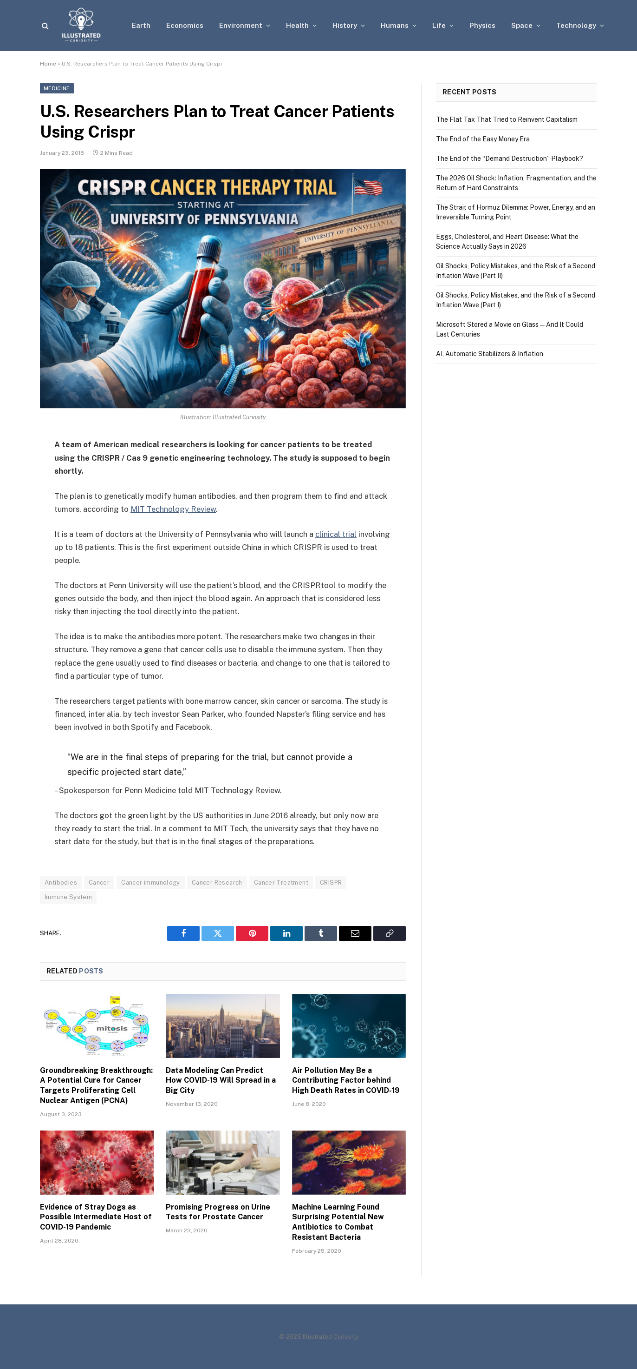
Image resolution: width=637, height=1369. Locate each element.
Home (48, 63)
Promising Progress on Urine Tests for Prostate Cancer (218, 1212)
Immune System (68, 896)
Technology (576, 25)
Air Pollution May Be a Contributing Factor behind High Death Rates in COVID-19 (346, 1080)
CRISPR (331, 882)
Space (522, 25)
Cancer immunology (150, 882)
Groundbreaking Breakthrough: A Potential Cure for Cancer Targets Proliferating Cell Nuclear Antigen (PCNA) (96, 1085)
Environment (240, 25)
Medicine (57, 88)
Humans (395, 25)
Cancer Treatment (281, 882)
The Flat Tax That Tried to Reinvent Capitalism (507, 119)
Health (297, 25)
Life (439, 25)
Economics (184, 25)
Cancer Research (217, 882)
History (344, 25)
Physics (482, 25)
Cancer (99, 882)
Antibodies (61, 882)
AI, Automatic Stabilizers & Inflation (489, 353)
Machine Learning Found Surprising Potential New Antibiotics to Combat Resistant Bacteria (338, 1222)
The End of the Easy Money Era (483, 139)
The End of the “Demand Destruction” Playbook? (509, 158)
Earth (141, 25)
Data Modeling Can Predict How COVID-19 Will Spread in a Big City (221, 1080)
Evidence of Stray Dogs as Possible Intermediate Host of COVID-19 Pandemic (96, 1217)
